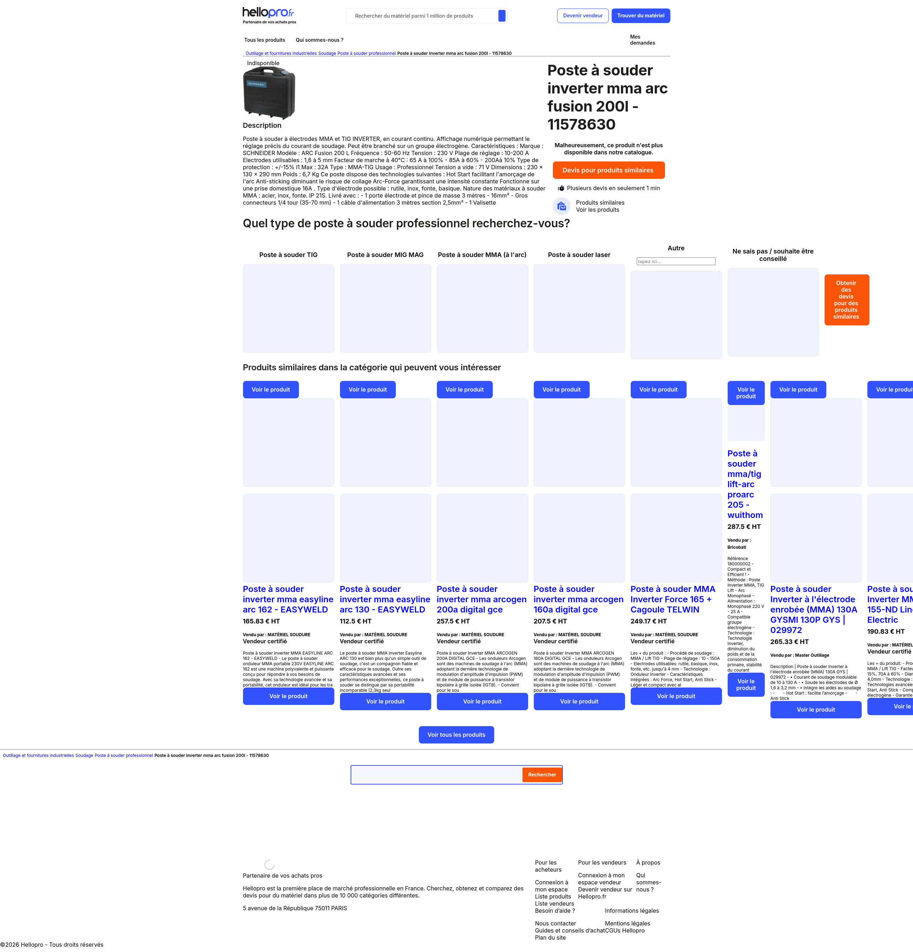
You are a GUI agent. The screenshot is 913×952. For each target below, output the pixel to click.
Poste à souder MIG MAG (385, 254)
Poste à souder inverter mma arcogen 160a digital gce (579, 599)
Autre (676, 248)
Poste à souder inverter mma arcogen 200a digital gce (482, 599)
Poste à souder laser (579, 254)
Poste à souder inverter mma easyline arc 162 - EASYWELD (288, 599)
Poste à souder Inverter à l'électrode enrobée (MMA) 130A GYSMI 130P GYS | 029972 (813, 609)
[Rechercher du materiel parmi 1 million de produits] (501, 16)
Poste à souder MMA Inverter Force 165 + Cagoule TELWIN (673, 599)
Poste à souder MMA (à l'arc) (482, 254)
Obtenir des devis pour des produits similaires (847, 299)
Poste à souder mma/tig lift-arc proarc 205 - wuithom (745, 484)
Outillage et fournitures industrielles (281, 53)
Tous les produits (264, 40)
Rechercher (542, 774)
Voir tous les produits (456, 734)
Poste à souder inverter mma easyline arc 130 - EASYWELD (385, 599)
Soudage (327, 53)
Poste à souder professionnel (366, 53)
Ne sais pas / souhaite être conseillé (773, 254)
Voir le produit (271, 389)
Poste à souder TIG (288, 254)
